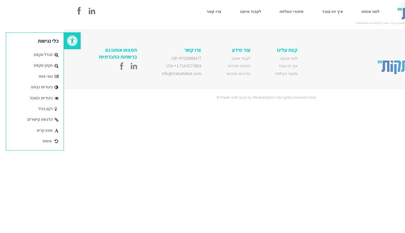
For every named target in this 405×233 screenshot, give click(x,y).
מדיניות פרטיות (174, 73)
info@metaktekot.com (117, 73)
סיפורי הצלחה (227, 11)
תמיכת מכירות (175, 66)
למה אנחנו (307, 11)
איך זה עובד (268, 11)
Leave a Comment (392, 27)
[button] (8, 40)
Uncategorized (369, 27)
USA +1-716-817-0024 (119, 66)
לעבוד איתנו (186, 11)
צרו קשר (150, 11)
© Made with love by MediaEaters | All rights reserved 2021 (202, 97)
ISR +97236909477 (122, 58)
